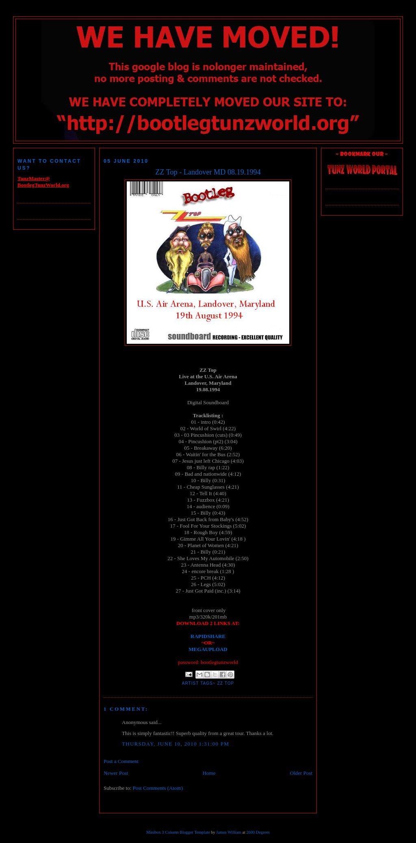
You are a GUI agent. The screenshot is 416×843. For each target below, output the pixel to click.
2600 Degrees (257, 832)
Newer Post (116, 773)
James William (228, 832)
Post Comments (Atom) (158, 788)
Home (209, 773)
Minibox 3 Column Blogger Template (178, 832)
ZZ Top (225, 683)
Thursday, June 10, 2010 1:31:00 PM (175, 744)
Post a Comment (121, 761)
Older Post (301, 773)
